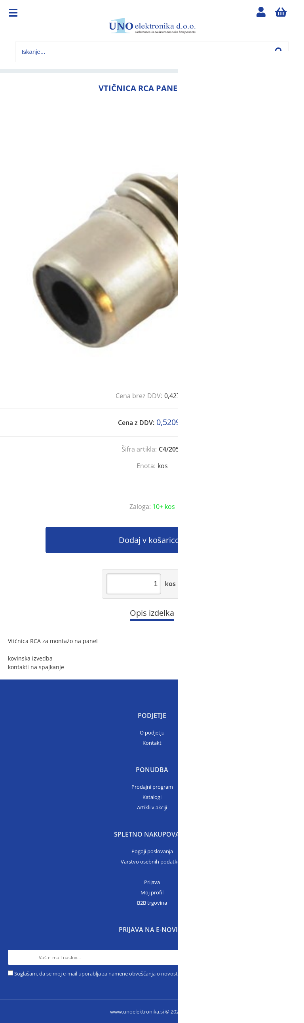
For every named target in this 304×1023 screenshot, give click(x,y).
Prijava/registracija (261, 14)
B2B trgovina (152, 902)
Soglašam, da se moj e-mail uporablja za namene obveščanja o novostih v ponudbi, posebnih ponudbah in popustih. (150, 973)
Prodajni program (152, 786)
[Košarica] (281, 14)
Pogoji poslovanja (152, 851)
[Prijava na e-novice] (288, 957)
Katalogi (152, 797)
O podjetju (152, 732)
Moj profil (152, 892)
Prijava (152, 882)
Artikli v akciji (152, 807)
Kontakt (152, 742)
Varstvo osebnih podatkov (152, 861)
